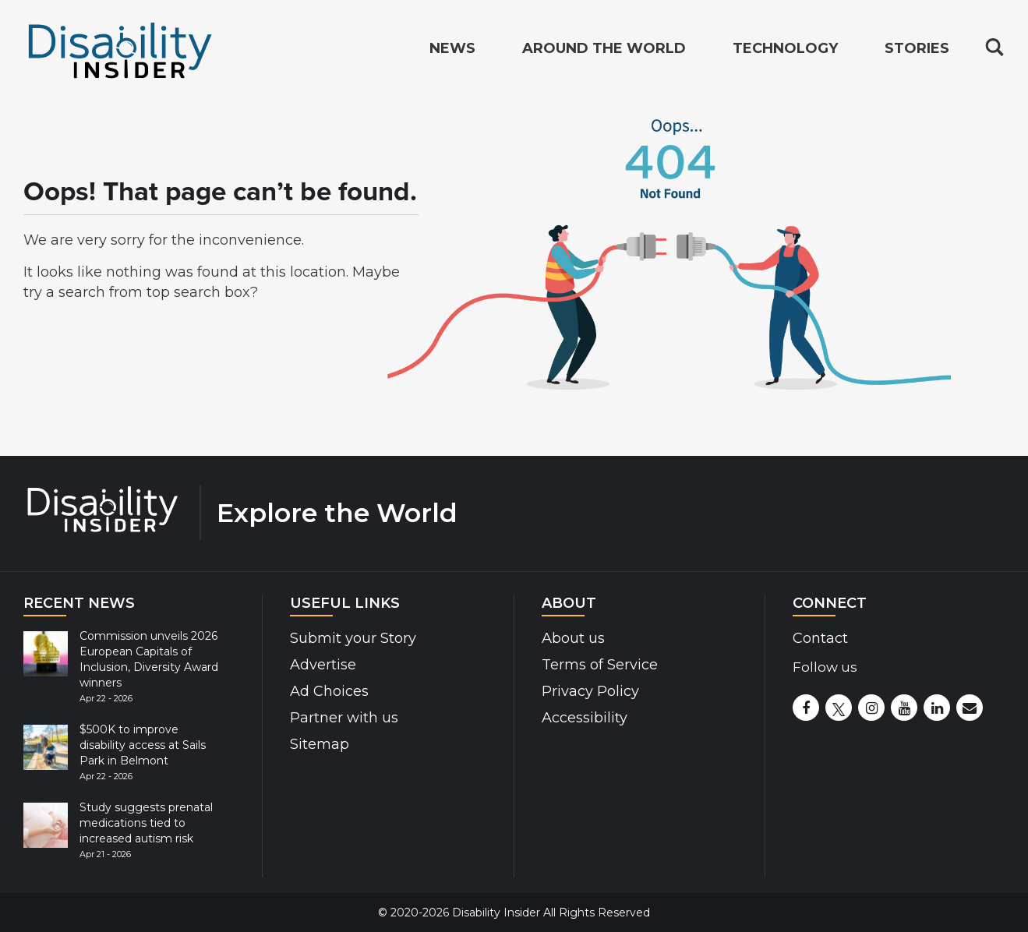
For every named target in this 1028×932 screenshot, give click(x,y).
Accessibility (584, 717)
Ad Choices (329, 691)
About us (573, 638)
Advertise (323, 664)
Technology (785, 49)
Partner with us (344, 717)
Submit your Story (353, 638)
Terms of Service (600, 664)
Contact (820, 638)
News (452, 49)
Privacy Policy (590, 691)
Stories (917, 49)
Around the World (604, 49)
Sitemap (319, 744)
